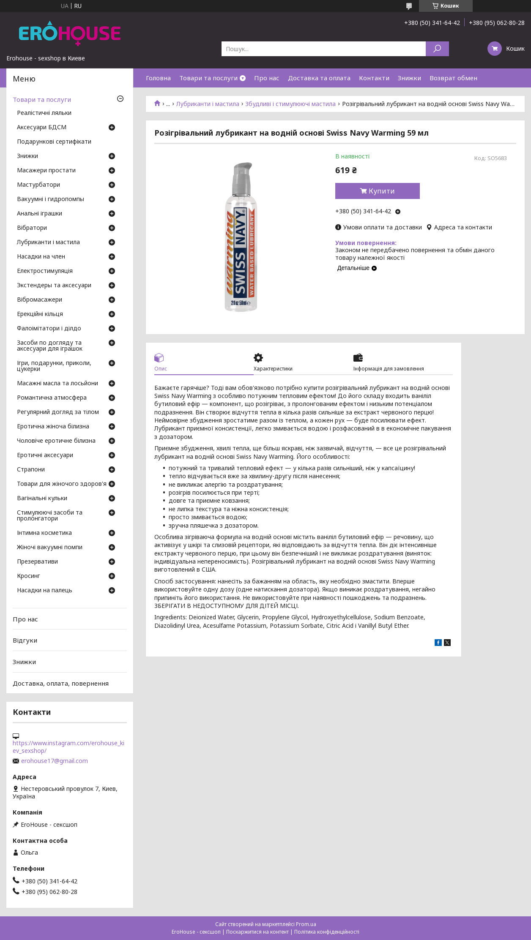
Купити (382, 191)
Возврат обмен (453, 78)
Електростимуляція (45, 271)
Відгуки (25, 640)
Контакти (374, 78)
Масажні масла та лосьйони (57, 383)
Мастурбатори (38, 185)
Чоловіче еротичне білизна (56, 441)
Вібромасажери (39, 300)
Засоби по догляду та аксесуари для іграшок (49, 346)
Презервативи (37, 562)
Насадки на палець (44, 590)
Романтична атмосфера (52, 398)
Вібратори (32, 228)
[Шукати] (437, 48)
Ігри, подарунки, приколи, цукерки (54, 366)
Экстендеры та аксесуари (54, 285)
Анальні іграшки (39, 213)
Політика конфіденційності (326, 931)
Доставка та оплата (319, 78)
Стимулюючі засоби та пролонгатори (49, 516)
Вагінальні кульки (42, 498)
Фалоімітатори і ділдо (49, 328)
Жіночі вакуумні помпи (49, 547)
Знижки (409, 78)
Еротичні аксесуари (45, 455)
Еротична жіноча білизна (53, 426)
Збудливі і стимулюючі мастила (290, 104)
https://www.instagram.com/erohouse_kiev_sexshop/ (68, 747)
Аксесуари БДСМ (41, 127)
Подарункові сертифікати (54, 142)
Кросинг (28, 576)
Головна (158, 78)
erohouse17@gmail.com (54, 761)
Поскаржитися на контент (257, 931)
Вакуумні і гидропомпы (50, 199)
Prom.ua (306, 924)
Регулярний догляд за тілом (58, 412)
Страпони (31, 469)
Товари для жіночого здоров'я (62, 484)
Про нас (266, 78)
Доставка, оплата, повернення (61, 682)
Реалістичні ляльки (44, 113)
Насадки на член (41, 256)
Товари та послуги (208, 78)
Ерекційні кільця (40, 314)
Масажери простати (46, 170)
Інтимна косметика (44, 533)
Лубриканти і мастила (207, 104)
